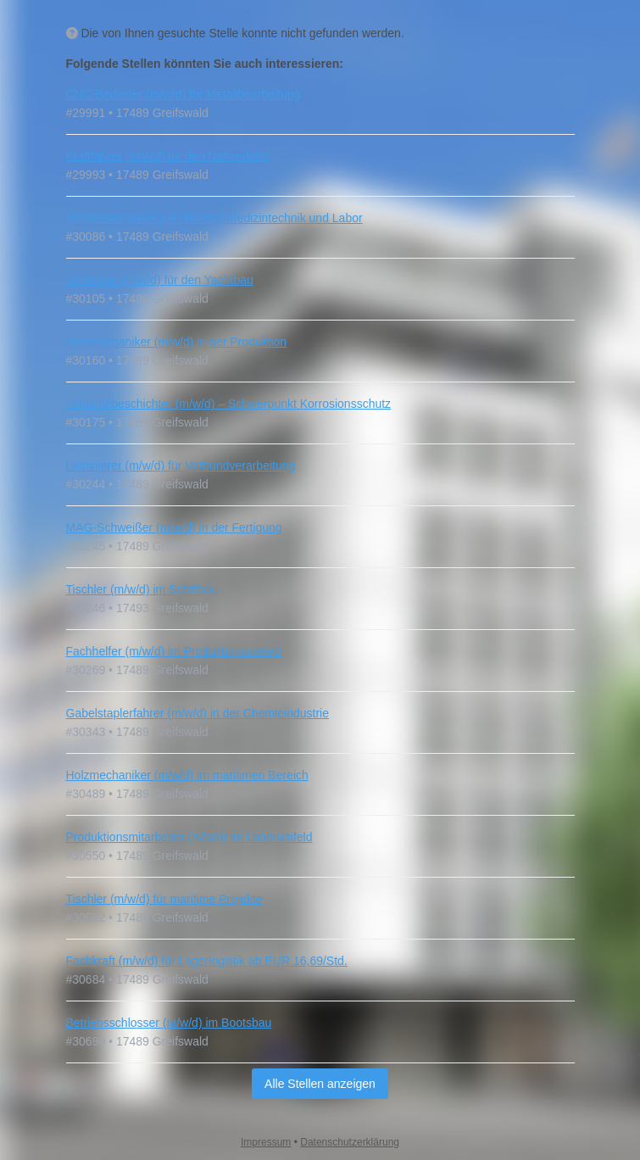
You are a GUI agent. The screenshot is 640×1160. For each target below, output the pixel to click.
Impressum (266, 1142)
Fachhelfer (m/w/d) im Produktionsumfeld (174, 651)
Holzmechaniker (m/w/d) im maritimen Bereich (187, 775)
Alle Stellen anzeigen (320, 1083)
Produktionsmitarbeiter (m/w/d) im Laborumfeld (189, 837)
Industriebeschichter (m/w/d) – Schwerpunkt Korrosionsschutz (229, 403)
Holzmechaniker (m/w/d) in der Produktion (176, 342)
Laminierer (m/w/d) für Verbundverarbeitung (181, 465)
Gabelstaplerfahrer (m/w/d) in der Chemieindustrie (197, 713)
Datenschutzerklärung (349, 1142)
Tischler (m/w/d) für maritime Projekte (164, 899)
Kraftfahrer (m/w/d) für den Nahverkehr (168, 156)
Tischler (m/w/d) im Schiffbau (142, 589)
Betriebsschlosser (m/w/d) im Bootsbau (169, 1022)
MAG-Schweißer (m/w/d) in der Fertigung (174, 527)
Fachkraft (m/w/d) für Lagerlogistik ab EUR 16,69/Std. (207, 961)
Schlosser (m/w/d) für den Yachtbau (159, 280)
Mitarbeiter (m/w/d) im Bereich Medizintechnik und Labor (214, 218)
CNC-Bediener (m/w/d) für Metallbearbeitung (183, 94)
